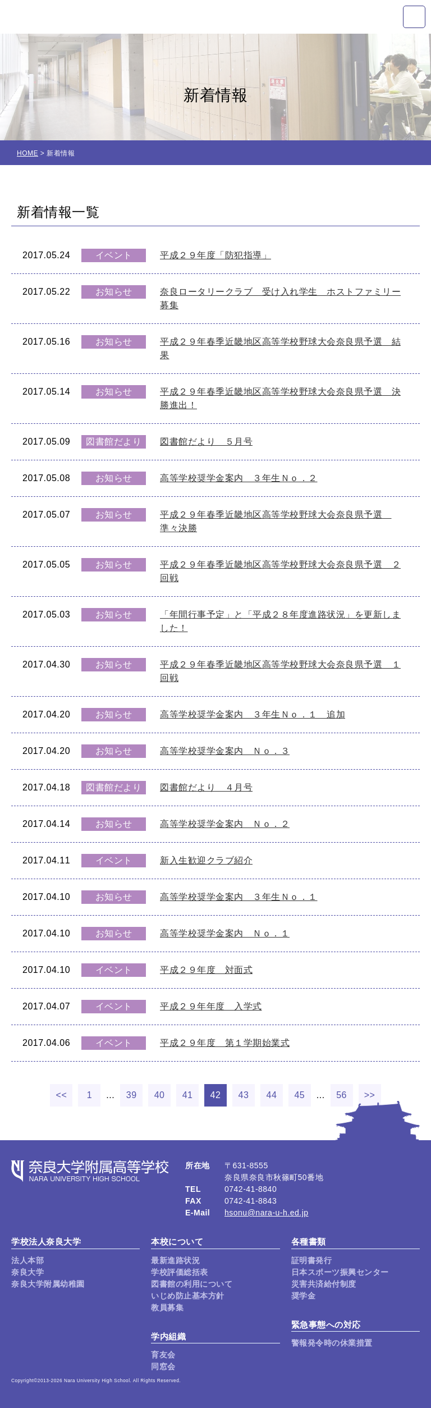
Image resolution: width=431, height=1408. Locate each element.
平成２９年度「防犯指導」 (215, 255)
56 (341, 1095)
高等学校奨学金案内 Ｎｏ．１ (225, 933)
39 (131, 1095)
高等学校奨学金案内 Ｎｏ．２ (225, 824)
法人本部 (27, 1260)
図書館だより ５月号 (206, 441)
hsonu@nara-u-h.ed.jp (266, 1212)
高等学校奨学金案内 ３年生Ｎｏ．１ (239, 897)
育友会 (163, 1354)
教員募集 (167, 1307)
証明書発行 (311, 1260)
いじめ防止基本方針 (187, 1295)
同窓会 (163, 1366)
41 (187, 1095)
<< (61, 1095)
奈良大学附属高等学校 (72, 17)
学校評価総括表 (179, 1272)
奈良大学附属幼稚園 (48, 1283)
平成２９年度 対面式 (206, 970)
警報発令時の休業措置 (332, 1342)
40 (159, 1095)
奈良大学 (27, 1272)
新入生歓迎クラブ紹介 (206, 860)
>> (369, 1095)
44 (272, 1095)
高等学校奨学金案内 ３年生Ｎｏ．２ (239, 478)
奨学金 (303, 1295)
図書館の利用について (191, 1283)
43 (244, 1095)
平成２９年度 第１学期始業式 (225, 1043)
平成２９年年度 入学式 (211, 1006)
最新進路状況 (175, 1260)
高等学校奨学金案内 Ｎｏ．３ (225, 751)
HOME (27, 153)
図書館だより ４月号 (206, 787)
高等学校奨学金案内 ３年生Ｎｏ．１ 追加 (252, 714)
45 (299, 1095)
